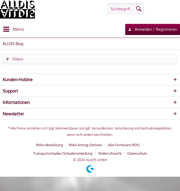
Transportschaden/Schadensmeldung (62, 153)
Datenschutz (137, 153)
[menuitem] (13, 29)
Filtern (14, 58)
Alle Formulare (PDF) (124, 145)
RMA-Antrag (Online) (85, 145)
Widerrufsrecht (110, 153)
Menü (13, 28)
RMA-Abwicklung (49, 145)
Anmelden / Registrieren (152, 28)
